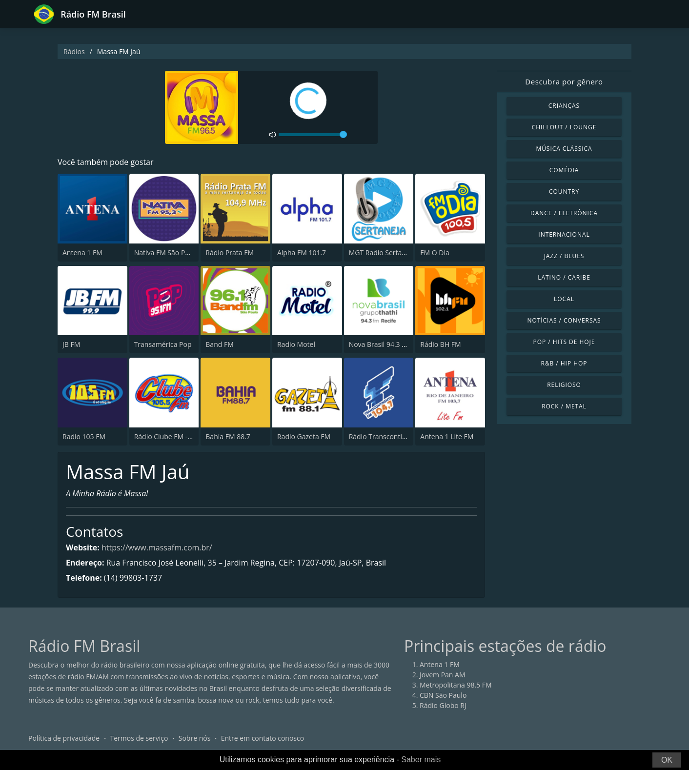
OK (666, 760)
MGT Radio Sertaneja (382, 252)
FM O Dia (434, 252)
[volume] (313, 134)
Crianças (564, 105)
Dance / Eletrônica (564, 213)
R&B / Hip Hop (564, 363)
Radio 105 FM (83, 436)
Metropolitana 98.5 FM (456, 684)
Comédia (564, 170)
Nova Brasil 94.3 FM (380, 344)
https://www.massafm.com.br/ (156, 547)
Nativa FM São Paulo (166, 252)
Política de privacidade (64, 738)
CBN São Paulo (443, 695)
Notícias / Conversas (564, 320)
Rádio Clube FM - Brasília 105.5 (183, 436)
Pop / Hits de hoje (564, 342)
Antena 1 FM (82, 252)
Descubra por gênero (564, 81)
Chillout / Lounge (564, 127)
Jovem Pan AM (443, 674)
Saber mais (421, 759)
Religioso (564, 385)
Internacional (563, 234)
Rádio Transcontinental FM (391, 436)
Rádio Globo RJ (443, 705)
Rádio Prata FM (229, 252)
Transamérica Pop (163, 344)
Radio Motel (296, 344)
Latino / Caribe (564, 277)
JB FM (71, 344)
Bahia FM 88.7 (227, 436)
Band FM (219, 344)
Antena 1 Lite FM (446, 436)
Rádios (74, 51)
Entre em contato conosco (262, 738)
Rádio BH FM (440, 344)
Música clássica (564, 148)
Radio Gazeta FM (303, 436)
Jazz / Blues (564, 256)
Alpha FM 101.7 (301, 252)
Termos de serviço (139, 738)
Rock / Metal (564, 406)
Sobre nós (195, 738)
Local (564, 299)
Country (564, 191)
